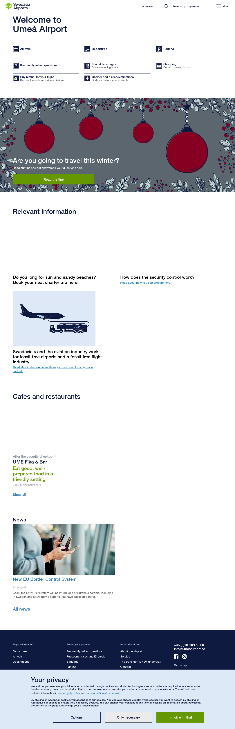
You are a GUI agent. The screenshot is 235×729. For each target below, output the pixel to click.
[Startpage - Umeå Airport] (18, 6)
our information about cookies (103, 693)
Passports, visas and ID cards (85, 656)
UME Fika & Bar (30, 461)
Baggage (72, 661)
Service (125, 656)
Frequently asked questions (84, 651)
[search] (186, 6)
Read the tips (54, 179)
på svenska (147, 6)
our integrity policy (69, 693)
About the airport (131, 651)
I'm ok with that (180, 717)
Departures (20, 651)
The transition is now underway (140, 661)
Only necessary (128, 717)
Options (77, 717)
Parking (71, 666)
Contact (125, 666)
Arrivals (18, 656)
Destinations (21, 661)
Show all (19, 494)
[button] (222, 6)
